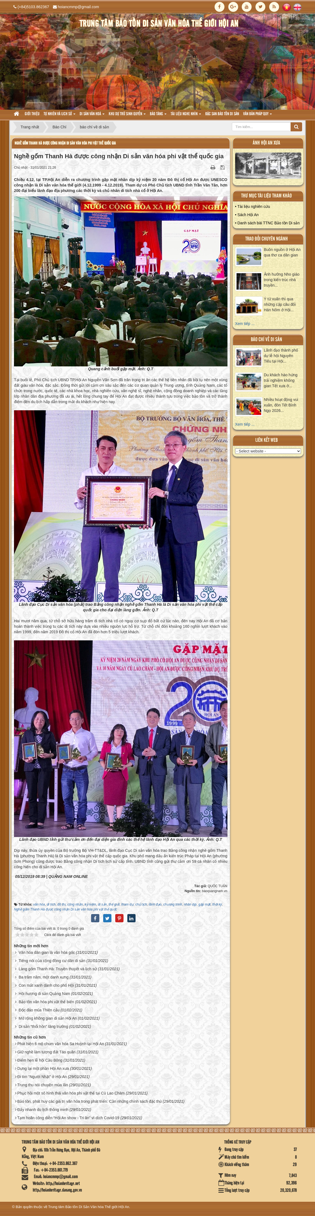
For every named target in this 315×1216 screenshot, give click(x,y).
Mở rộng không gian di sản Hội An (48, 1018)
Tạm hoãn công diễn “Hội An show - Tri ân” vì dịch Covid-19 (68, 1118)
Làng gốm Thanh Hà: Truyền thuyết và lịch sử (58, 969)
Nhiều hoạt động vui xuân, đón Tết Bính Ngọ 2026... (281, 405)
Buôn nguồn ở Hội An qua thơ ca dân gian (282, 252)
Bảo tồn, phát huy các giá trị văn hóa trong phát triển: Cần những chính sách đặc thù (89, 1101)
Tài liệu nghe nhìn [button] (186, 115)
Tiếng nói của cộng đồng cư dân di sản (52, 960)
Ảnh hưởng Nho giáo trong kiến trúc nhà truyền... (282, 279)
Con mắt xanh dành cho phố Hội (46, 985)
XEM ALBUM (268, 167)
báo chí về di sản (266, 339)
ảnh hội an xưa (266, 143)
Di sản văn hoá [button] (92, 115)
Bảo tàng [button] (158, 115)
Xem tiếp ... (245, 323)
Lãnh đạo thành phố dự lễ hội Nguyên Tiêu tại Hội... (281, 355)
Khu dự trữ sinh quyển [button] (127, 115)
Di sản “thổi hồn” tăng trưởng (43, 1026)
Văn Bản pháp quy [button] (257, 115)
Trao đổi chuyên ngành (266, 239)
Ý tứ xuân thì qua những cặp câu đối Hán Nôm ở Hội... (280, 304)
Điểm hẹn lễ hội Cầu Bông (40, 1060)
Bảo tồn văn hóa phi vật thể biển (46, 1002)
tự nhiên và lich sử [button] (59, 115)
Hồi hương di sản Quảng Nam (44, 993)
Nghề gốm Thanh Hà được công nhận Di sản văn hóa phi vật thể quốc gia (65, 143)
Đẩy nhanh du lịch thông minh (42, 1109)
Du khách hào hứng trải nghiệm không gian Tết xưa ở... (281, 380)
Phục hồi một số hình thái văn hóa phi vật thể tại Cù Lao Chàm (71, 1093)
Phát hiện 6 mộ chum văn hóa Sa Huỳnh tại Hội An (60, 1044)
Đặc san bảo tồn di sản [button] (222, 114)
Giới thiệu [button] (32, 114)
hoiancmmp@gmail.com (78, 7)
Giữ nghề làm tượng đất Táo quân (46, 1052)
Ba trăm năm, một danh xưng (44, 977)
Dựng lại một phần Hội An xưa (43, 1068)
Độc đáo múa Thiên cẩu (39, 1010)
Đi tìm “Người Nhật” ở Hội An (42, 1076)
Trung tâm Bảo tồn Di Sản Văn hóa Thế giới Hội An (88, 1207)
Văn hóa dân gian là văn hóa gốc (47, 952)
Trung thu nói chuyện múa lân (42, 1085)
